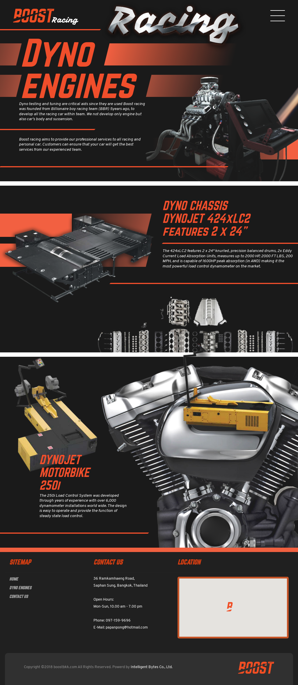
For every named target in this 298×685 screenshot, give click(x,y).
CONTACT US (18, 597)
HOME (13, 579)
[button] (229, 606)
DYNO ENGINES (20, 588)
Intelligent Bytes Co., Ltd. (152, 667)
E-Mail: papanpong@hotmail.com (120, 627)
